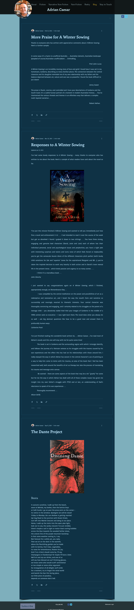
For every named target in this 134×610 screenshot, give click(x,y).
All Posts (23, 18)
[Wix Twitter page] (126, 16)
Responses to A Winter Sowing (57, 144)
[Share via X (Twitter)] (37, 115)
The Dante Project (46, 431)
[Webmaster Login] (109, 604)
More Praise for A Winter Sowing (60, 36)
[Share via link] (46, 115)
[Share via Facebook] (32, 115)
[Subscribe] (27, 606)
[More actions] (102, 31)
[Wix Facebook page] (122, 16)
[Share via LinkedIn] (41, 115)
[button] (110, 18)
